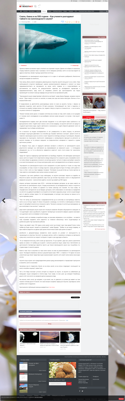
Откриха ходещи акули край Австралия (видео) (94, 82)
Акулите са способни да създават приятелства (93, 60)
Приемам (121, 398)
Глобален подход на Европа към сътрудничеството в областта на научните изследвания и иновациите (94, 71)
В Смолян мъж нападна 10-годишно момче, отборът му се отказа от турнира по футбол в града (93, 139)
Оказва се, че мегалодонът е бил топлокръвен (92, 47)
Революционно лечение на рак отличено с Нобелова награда (94, 87)
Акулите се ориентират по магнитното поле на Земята (94, 77)
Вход (49, 323)
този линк (52, 287)
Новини (44, 11)
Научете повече (38, 397)
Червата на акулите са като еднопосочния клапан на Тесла (92, 65)
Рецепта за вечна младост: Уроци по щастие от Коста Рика (69, 344)
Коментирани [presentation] (100, 117)
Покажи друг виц (100, 229)
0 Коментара (75, 65)
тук (67, 320)
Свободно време (57, 11)
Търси (69, 383)
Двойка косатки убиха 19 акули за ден (94, 51)
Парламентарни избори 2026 (86, 11)
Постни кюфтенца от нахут (57, 380)
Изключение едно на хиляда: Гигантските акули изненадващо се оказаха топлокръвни (93, 41)
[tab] (88, 118)
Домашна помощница (35, 385)
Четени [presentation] (88, 117)
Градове (71, 11)
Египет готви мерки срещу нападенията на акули (94, 55)
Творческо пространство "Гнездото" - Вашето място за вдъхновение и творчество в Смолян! (35, 367)
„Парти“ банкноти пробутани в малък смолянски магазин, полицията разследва (93, 174)
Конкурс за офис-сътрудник (34, 375)
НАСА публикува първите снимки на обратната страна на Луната (29, 345)
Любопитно (24, 65)
